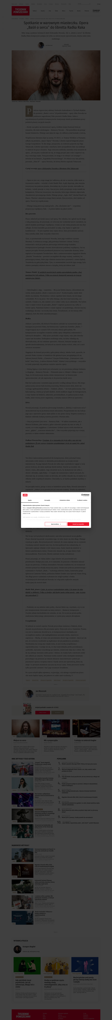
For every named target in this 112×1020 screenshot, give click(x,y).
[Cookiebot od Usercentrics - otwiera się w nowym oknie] (82, 495)
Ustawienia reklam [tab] (65, 500)
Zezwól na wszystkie (78, 524)
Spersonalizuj (56, 524)
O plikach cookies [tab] (82, 500)
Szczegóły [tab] (47, 500)
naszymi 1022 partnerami (34, 507)
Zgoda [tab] (30, 500)
